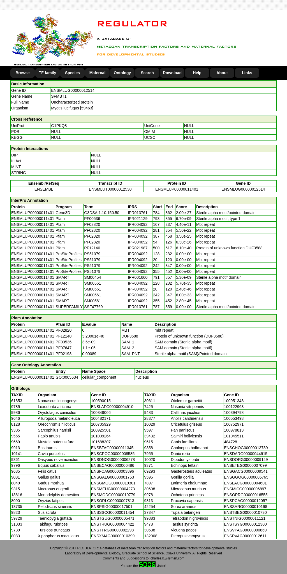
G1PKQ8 (59, 125)
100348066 (101, 412)
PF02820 (63, 330)
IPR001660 (137, 277)
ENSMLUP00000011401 (176, 189)
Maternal (97, 73)
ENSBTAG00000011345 (112, 448)
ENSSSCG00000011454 (112, 512)
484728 (230, 442)
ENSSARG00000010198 (245, 506)
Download (172, 73)
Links (247, 73)
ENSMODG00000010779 (113, 495)
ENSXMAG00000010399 (113, 536)
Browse (22, 73)
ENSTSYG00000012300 (245, 524)
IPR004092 (137, 224)
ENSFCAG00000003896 (112, 471)
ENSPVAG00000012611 (245, 536)
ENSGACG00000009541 (246, 471)
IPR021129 (137, 218)
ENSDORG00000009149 (246, 459)
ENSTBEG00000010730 (245, 512)
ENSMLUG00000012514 (72, 90)
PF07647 (63, 348)
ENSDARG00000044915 (245, 453)
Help (197, 73)
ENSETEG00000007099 (245, 465)
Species (72, 73)
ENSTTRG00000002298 (112, 530)
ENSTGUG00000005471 (113, 518)
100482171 (101, 418)
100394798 (234, 412)
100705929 (101, 424)
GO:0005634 (66, 377)
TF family (47, 73)
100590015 (101, 401)
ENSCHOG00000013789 (246, 448)
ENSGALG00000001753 (112, 477)
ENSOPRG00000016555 (246, 495)
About (222, 73)
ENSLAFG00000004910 (112, 406)
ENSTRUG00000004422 (112, 524)
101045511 (234, 436)
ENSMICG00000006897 (245, 489)
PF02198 (63, 354)
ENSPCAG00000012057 (245, 500)
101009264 (101, 436)
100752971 (234, 424)
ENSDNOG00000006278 (113, 459)
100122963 (234, 406)
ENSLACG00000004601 (245, 483)
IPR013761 (137, 212)
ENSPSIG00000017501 (112, 506)
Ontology (122, 73)
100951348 (234, 401)
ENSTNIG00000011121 (244, 518)
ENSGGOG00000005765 (246, 477)
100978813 (234, 430)
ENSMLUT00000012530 (110, 189)
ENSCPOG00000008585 (113, 453)
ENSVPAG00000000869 (245, 530)
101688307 (101, 442)
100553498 (234, 418)
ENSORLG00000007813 (112, 500)
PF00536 (63, 342)
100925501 (101, 430)
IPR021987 (137, 248)
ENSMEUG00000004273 (113, 489)
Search (147, 73)
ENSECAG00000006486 (112, 465)
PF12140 (63, 336)
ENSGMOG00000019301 (113, 483)
